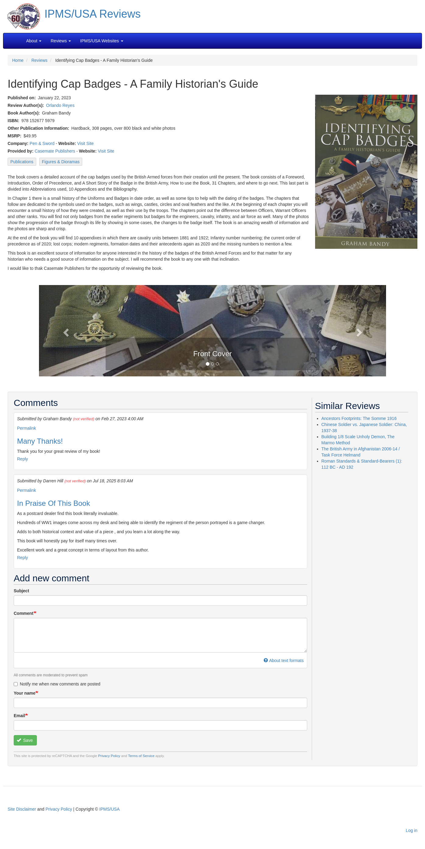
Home (17, 60)
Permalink (26, 428)
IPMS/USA (109, 809)
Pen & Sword (42, 143)
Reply (22, 458)
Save (25, 740)
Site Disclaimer (22, 809)
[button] (212, 330)
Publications (21, 161)
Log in (411, 830)
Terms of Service (141, 756)
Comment (23, 613)
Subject (21, 590)
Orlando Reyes (60, 105)
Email (19, 715)
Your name (24, 693)
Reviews (39, 60)
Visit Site (85, 143)
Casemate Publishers (55, 151)
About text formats (284, 660)
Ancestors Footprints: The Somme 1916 (359, 418)
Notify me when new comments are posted (57, 684)
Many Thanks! (40, 441)
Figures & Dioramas (61, 161)
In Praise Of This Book (53, 503)
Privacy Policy (109, 756)
